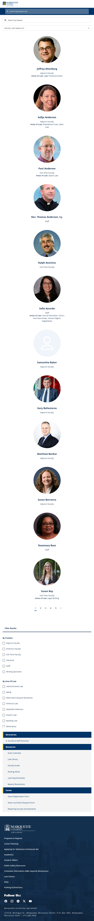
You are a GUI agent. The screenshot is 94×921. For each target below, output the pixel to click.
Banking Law (11, 720)
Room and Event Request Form (21, 802)
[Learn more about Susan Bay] (47, 575)
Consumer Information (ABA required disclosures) (26, 871)
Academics (9, 854)
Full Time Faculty (13, 654)
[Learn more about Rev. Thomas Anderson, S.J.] (47, 201)
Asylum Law (11, 715)
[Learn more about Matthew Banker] (47, 438)
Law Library (13, 759)
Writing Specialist (14, 671)
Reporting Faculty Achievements (22, 809)
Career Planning (11, 843)
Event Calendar (14, 753)
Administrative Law (14, 686)
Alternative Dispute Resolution (19, 698)
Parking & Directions (13, 887)
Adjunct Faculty (13, 643)
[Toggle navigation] (88, 3)
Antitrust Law (12, 703)
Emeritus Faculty (13, 649)
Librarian (10, 660)
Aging (8, 692)
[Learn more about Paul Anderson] (47, 153)
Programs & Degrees (13, 838)
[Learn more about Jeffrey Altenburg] (47, 53)
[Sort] (47, 28)
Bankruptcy (11, 726)
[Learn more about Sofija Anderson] (47, 101)
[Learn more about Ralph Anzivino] (47, 247)
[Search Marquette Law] (47, 11)
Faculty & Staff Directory (18, 741)
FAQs (6, 882)
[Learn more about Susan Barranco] (47, 484)
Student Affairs (11, 860)
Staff (8, 666)
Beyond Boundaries (16, 784)
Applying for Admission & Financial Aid (21, 849)
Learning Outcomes (16, 778)
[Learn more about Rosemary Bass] (47, 530)
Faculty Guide (14, 765)
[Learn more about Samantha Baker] (47, 347)
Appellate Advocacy (14, 709)
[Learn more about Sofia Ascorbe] (47, 293)
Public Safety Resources (14, 865)
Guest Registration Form (18, 796)
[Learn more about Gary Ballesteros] (47, 392)
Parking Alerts (14, 771)
